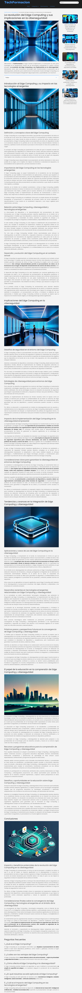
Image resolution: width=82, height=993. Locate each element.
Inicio (28, 6)
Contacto (52, 6)
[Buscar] (77, 3)
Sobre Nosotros (44, 6)
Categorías (34, 6)
